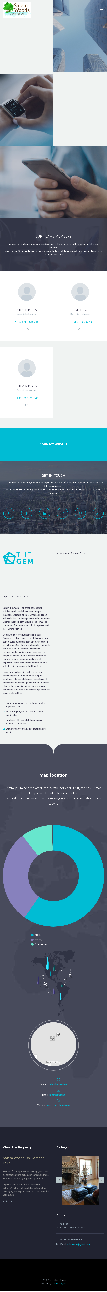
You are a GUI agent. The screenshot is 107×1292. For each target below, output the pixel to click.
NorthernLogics (59, 1283)
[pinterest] (80, 513)
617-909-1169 (75, 1239)
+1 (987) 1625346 (26, 321)
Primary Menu (101, 10)
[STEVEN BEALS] (26, 306)
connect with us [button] (53, 444)
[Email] (27, 328)
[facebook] (26, 513)
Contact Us (8, 1201)
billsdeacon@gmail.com (78, 1244)
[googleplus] (98, 513)
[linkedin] (44, 513)
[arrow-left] (59, 1180)
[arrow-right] (101, 1180)
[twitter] (8, 513)
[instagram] (62, 513)
